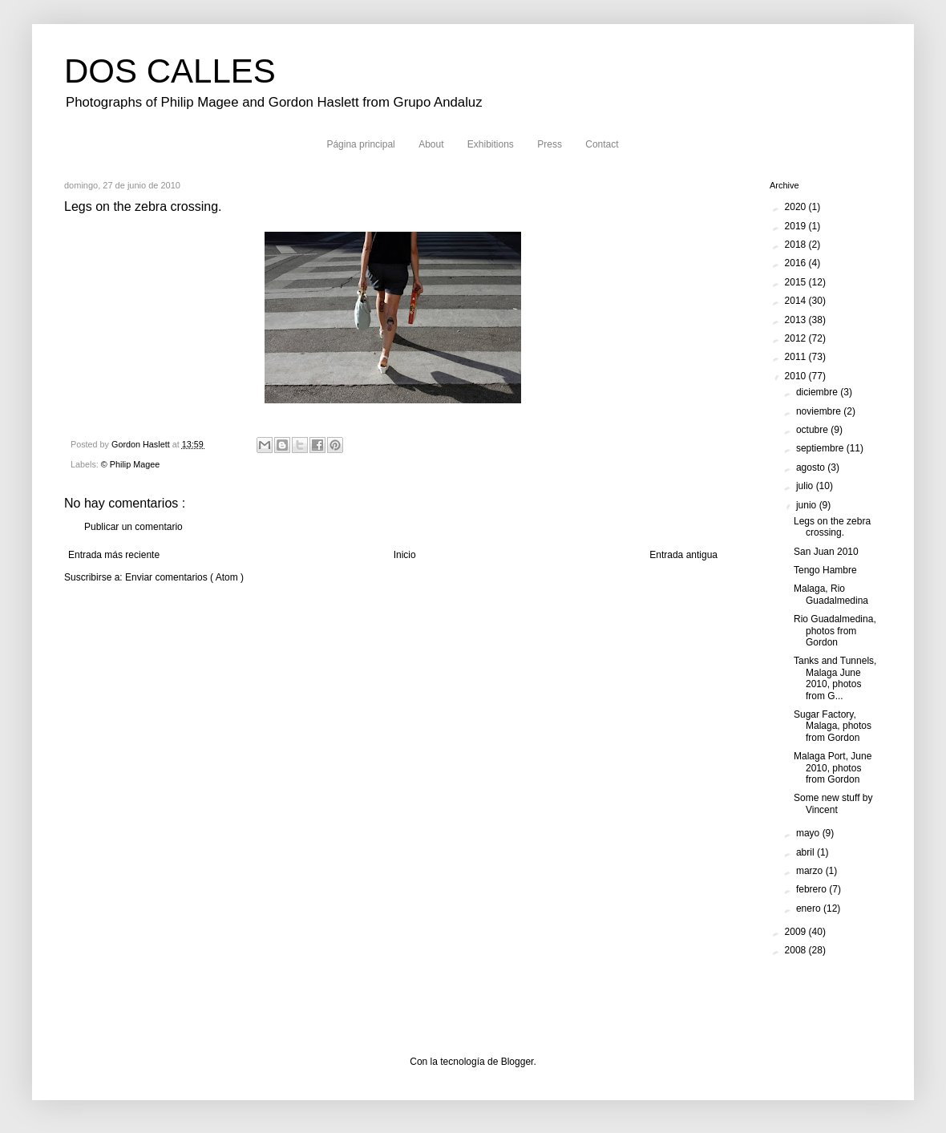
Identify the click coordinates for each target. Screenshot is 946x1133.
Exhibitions (490, 144)
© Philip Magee (130, 464)
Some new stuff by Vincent (833, 803)
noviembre (819, 411)
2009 (797, 931)
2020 (797, 206)
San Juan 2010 (826, 551)
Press (549, 144)
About (430, 144)
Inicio (405, 554)
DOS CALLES (170, 71)
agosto (811, 467)
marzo (811, 870)
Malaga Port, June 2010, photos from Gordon (832, 768)
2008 (797, 950)
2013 (797, 320)
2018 (797, 244)
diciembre (818, 392)
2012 (797, 338)
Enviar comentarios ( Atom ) (184, 577)
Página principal (360, 144)
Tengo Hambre (825, 570)
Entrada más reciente (114, 554)
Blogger (517, 1061)
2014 (797, 300)
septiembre (821, 448)
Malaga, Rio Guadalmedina (831, 594)
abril (806, 852)
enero (809, 908)
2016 (797, 263)
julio (806, 486)
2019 (797, 226)
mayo (809, 833)
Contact (601, 144)
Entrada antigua (683, 554)
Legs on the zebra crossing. (832, 527)
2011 (797, 356)
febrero (812, 889)
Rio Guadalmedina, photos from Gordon (835, 630)
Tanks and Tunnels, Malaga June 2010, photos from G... (835, 678)
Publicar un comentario (133, 526)
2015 (797, 282)
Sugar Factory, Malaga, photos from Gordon (832, 726)
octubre (813, 429)
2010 (797, 376)
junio (807, 505)
